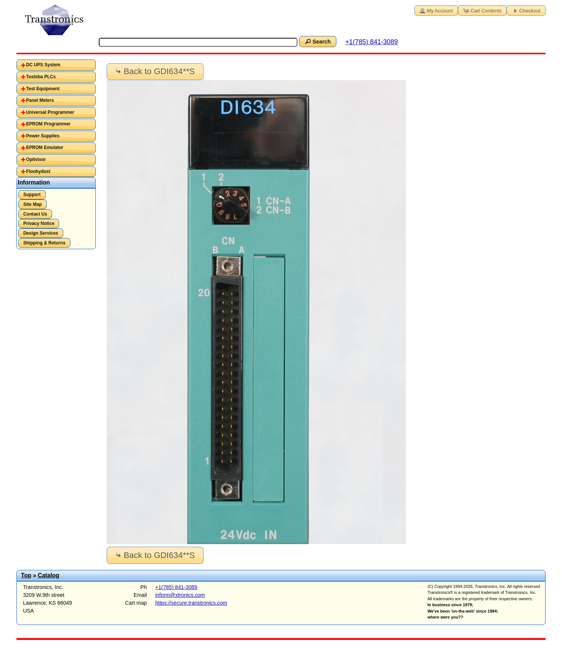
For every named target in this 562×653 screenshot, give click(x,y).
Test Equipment (42, 88)
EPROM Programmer (48, 123)
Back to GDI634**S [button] (154, 71)
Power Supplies (42, 135)
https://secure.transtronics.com (191, 603)
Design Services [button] (40, 233)
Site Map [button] (32, 204)
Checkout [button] (526, 10)
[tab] (55, 65)
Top (26, 575)
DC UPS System (43, 64)
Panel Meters (40, 100)
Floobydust (38, 171)
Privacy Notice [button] (38, 223)
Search (317, 41)
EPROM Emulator (44, 147)
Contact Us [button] (35, 214)
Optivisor (36, 159)
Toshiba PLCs (41, 76)
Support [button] (31, 194)
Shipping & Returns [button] (44, 242)
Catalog (48, 575)
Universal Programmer (50, 112)
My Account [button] (435, 10)
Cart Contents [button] (482, 10)
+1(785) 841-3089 (371, 42)
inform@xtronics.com (180, 595)
